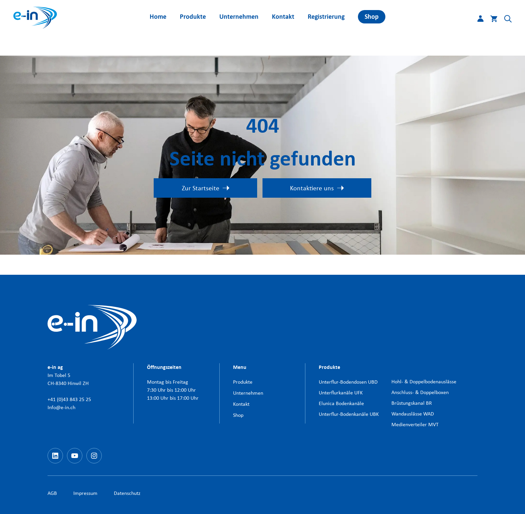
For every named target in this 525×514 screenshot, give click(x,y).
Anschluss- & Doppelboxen (420, 392)
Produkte (193, 16)
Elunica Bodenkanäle (341, 403)
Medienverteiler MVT (415, 424)
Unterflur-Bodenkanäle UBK (349, 414)
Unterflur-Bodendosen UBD (348, 382)
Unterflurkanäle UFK (341, 392)
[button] (505, 20)
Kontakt (283, 16)
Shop (372, 16)
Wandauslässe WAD (412, 413)
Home (158, 16)
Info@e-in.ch (61, 407)
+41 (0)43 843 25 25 (69, 399)
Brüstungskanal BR (411, 403)
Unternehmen (238, 16)
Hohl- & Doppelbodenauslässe (423, 381)
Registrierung (326, 16)
